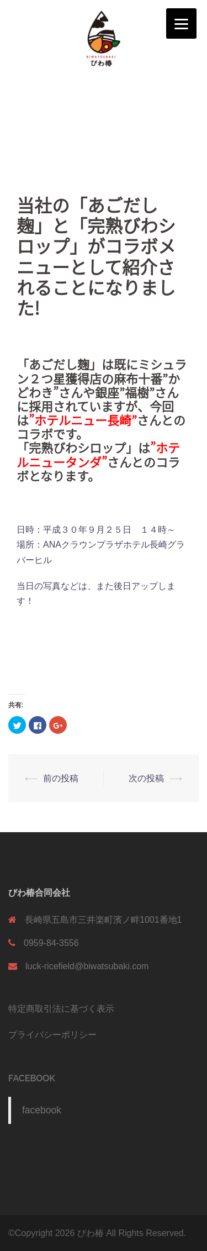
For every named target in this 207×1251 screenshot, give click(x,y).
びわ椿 (90, 1233)
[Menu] (181, 23)
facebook (31, 1078)
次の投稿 (146, 778)
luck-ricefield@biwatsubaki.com (86, 966)
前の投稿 (60, 778)
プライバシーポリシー (52, 1034)
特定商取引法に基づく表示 (61, 1008)
